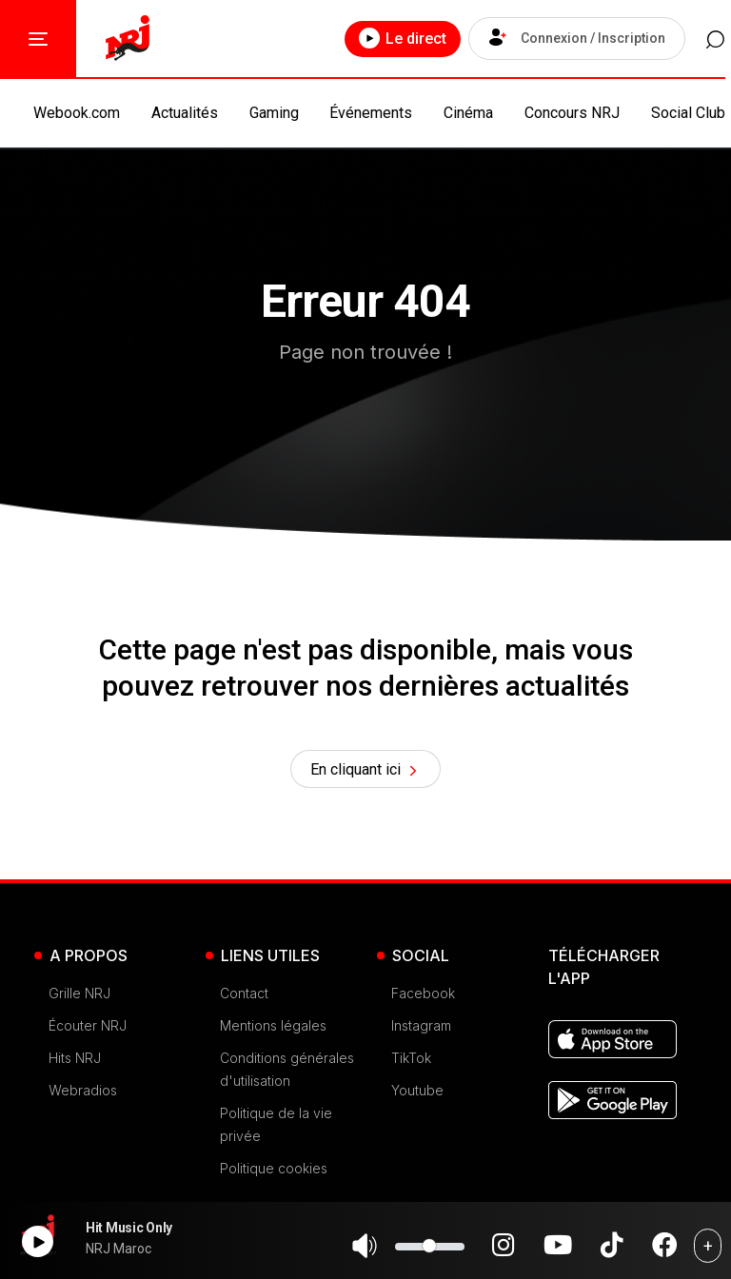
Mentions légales (273, 1029)
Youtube (417, 1094)
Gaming (274, 113)
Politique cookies (273, 1172)
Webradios (83, 1094)
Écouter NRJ (88, 1029)
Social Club (688, 113)
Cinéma (468, 113)
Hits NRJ (75, 1061)
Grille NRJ (79, 997)
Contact (244, 997)
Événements (370, 113)
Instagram (421, 1029)
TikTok (411, 1061)
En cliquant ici (366, 771)
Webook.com (76, 113)
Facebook (423, 997)
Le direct (391, 38)
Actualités (184, 113)
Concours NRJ (572, 113)
